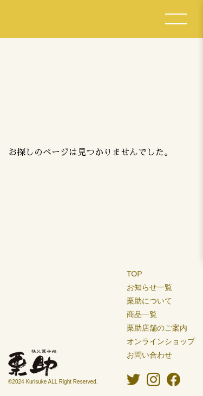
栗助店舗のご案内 (157, 328)
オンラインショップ (161, 341)
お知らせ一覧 (149, 287)
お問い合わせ (149, 355)
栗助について (149, 300)
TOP (134, 273)
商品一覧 (142, 314)
